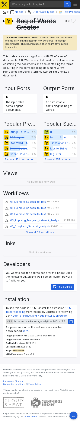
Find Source (62, 286)
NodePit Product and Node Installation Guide (39, 315)
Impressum (8, 381)
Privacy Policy (34, 384)
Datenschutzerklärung (14, 384)
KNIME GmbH (30, 416)
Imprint (20, 381)
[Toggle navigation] (75, 4)
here (25, 331)
